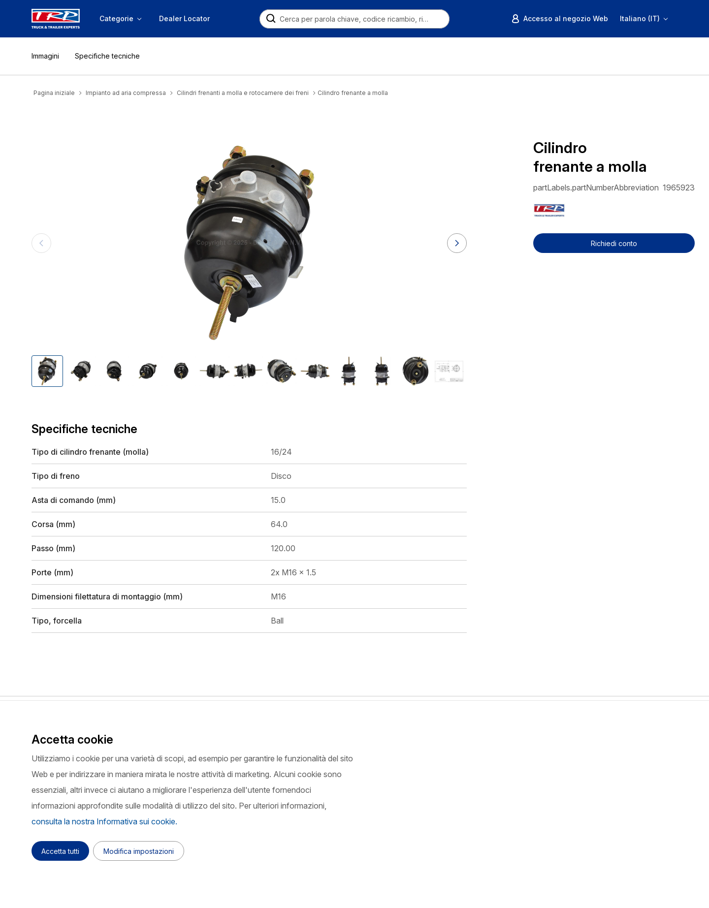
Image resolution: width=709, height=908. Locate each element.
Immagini (45, 56)
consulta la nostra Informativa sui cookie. (104, 821)
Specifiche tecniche (107, 56)
